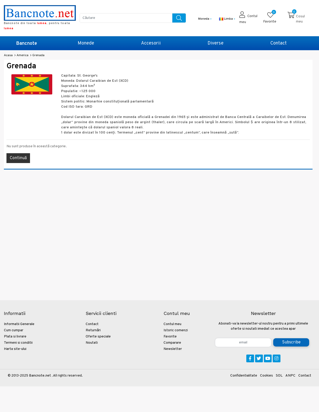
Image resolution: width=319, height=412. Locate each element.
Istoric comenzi (176, 330)
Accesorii (151, 43)
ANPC (290, 375)
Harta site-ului (15, 349)
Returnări (93, 330)
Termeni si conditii (18, 343)
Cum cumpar (13, 330)
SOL (279, 375)
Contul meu (172, 324)
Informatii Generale (19, 324)
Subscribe (291, 342)
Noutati (92, 343)
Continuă (18, 158)
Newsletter (173, 349)
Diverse (215, 43)
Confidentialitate (243, 375)
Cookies (266, 375)
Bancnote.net (40, 375)
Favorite (170, 336)
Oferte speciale (98, 336)
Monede (86, 43)
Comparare (172, 343)
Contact (278, 43)
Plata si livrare (15, 336)
